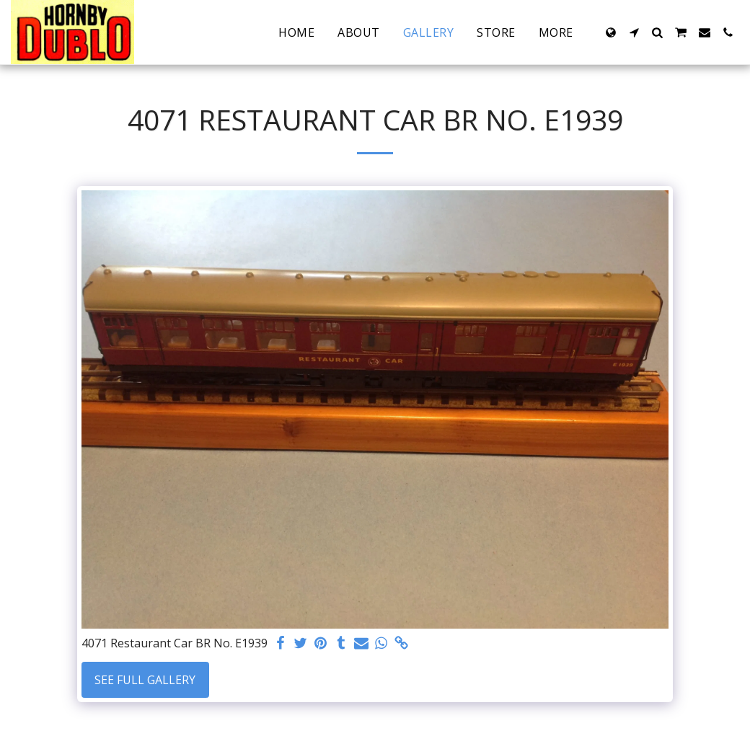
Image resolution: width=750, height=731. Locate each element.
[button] (634, 32)
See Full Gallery (144, 680)
